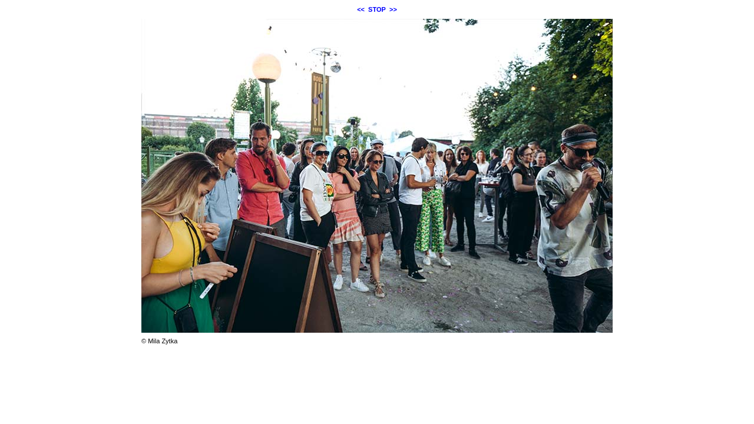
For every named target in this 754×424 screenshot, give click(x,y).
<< (361, 9)
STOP (377, 9)
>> (393, 9)
